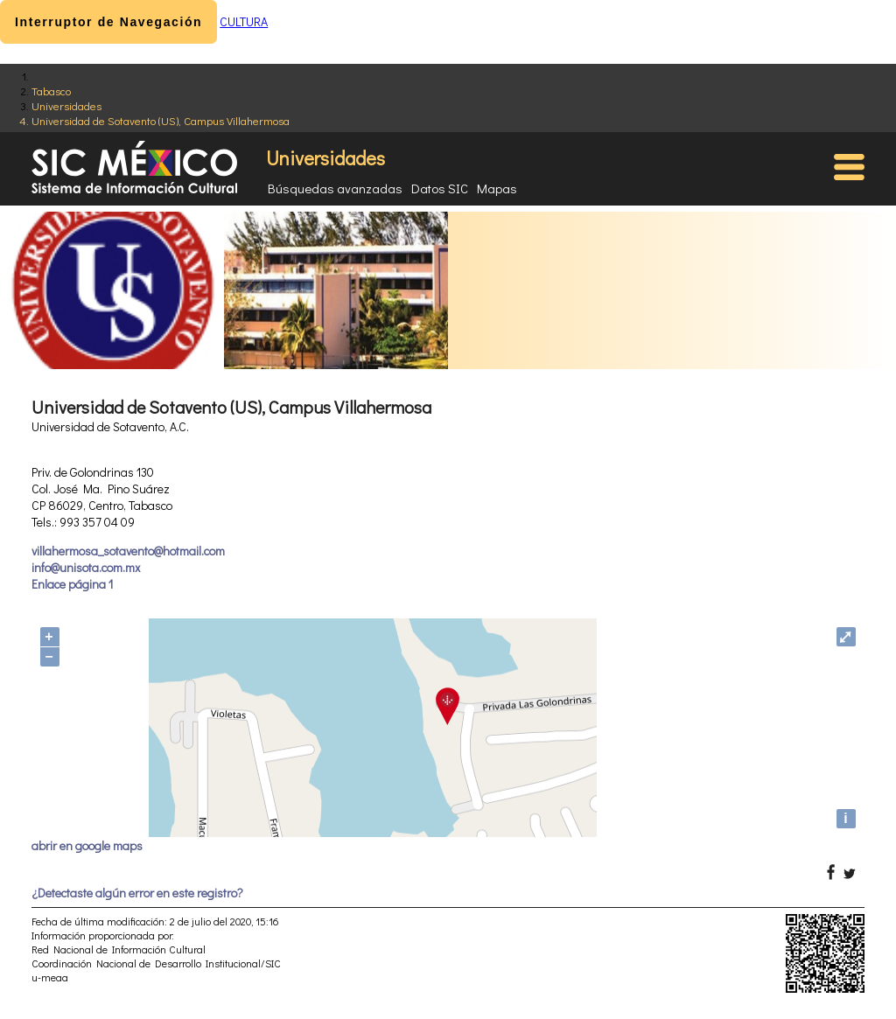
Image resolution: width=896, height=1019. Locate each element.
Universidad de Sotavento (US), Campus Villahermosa (161, 120)
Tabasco (51, 90)
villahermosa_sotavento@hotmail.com (128, 550)
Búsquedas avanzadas (335, 188)
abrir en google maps (87, 845)
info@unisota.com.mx (86, 567)
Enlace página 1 (72, 584)
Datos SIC (439, 188)
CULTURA (244, 21)
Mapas (497, 188)
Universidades (67, 105)
